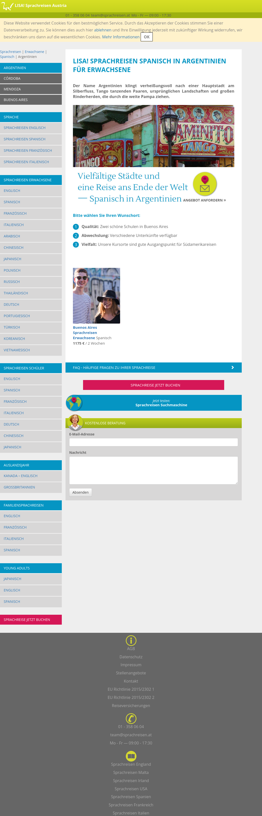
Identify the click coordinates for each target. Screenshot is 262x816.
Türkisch (12, 327)
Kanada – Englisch (21, 475)
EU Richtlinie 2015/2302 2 (131, 697)
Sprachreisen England (131, 764)
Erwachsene (34, 51)
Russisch (12, 281)
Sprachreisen (10, 51)
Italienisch (14, 224)
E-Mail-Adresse (81, 434)
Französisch (15, 213)
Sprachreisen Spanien (131, 796)
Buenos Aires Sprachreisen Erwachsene (85, 332)
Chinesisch (13, 247)
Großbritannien (19, 487)
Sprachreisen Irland (131, 780)
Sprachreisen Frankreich (131, 805)
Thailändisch (16, 293)
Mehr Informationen (120, 37)
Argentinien (15, 67)
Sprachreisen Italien (131, 813)
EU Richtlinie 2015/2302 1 (131, 689)
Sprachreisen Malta (131, 772)
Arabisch (12, 236)
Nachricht (77, 452)
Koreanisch (14, 338)
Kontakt (131, 681)
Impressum (131, 664)
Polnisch (12, 270)
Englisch (12, 190)
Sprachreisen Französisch (28, 150)
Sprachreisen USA (131, 788)
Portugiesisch (17, 315)
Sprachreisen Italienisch (26, 161)
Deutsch (11, 304)
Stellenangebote (131, 673)
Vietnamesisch (17, 350)
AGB (131, 648)
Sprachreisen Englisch (24, 127)
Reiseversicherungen (131, 705)
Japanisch (12, 258)
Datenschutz (130, 657)
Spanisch (7, 56)
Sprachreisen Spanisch (24, 139)
